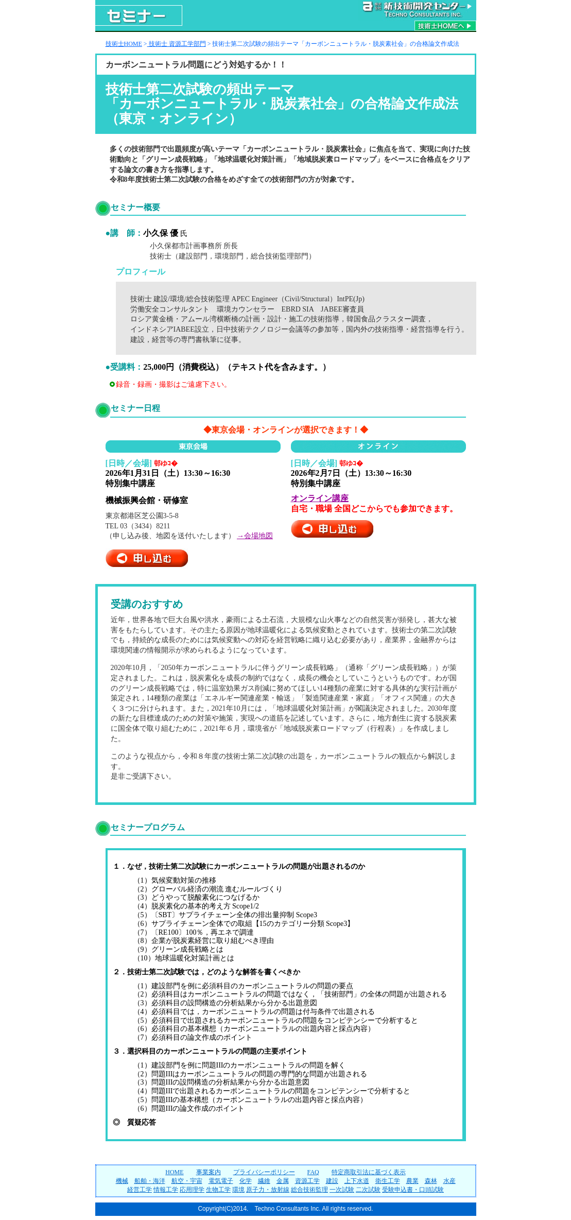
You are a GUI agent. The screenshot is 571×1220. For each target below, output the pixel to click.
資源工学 (307, 1180)
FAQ (313, 1172)
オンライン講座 (320, 498)
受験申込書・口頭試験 (413, 1189)
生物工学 (218, 1189)
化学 (245, 1180)
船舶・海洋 (149, 1180)
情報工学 (165, 1189)
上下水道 (356, 1180)
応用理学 (192, 1189)
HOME (174, 1172)
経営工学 (139, 1189)
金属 (282, 1180)
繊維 (264, 1180)
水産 (449, 1180)
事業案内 (208, 1172)
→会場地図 (255, 536)
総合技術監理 (309, 1189)
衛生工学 (387, 1180)
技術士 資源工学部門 (176, 43)
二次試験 (368, 1189)
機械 (122, 1180)
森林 (431, 1180)
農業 (412, 1180)
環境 (238, 1189)
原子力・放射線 (267, 1189)
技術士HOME (124, 43)
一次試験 (342, 1189)
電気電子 (221, 1180)
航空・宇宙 (186, 1180)
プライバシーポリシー (264, 1172)
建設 (332, 1180)
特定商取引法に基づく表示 (369, 1172)
